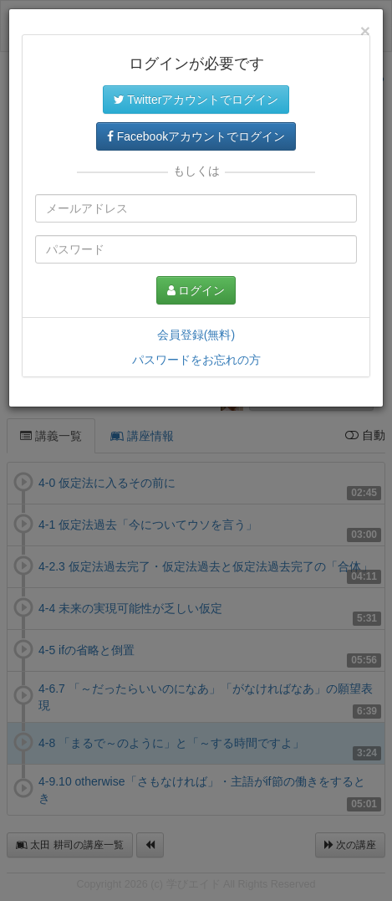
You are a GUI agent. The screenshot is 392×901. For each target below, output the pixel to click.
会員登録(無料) (196, 334)
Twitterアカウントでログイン (196, 99)
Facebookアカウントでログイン (196, 136)
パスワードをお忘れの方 (196, 359)
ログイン (196, 290)
